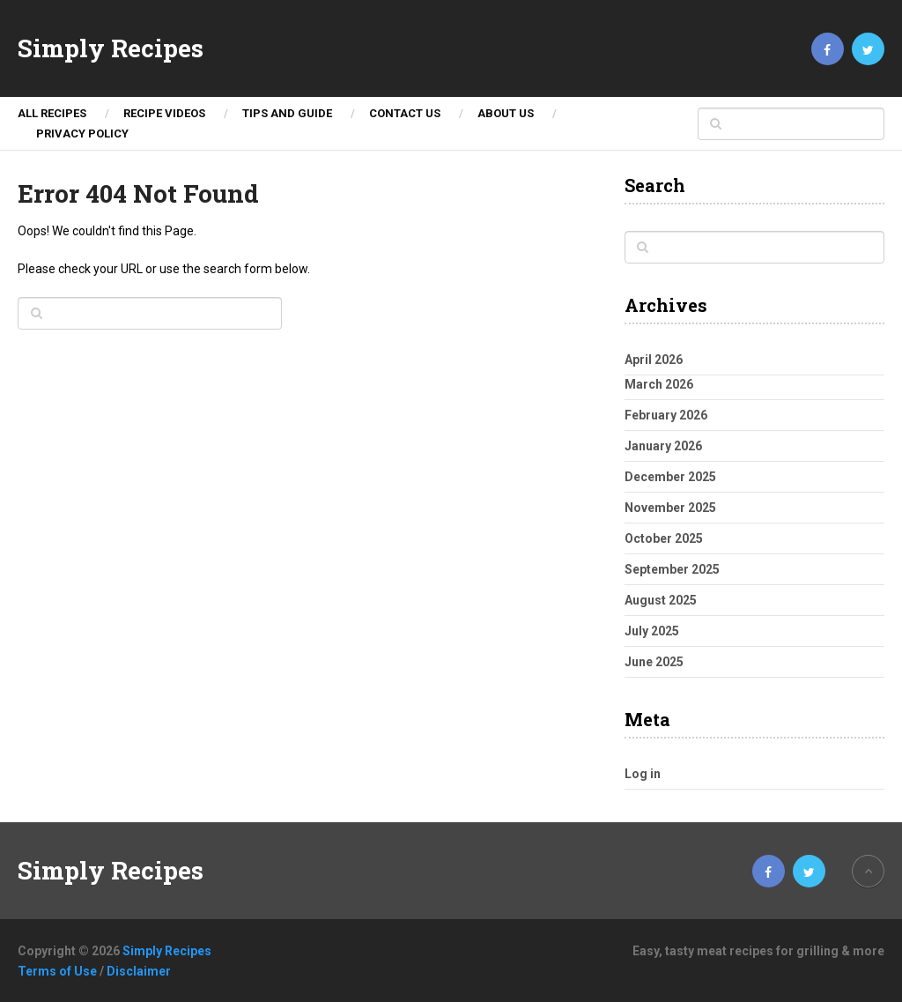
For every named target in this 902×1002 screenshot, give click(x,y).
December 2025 (670, 477)
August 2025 (661, 600)
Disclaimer (139, 971)
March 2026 (659, 384)
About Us (505, 113)
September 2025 (672, 569)
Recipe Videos (164, 113)
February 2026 (666, 415)
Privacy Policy (82, 133)
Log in (643, 774)
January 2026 (663, 446)
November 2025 (670, 508)
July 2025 (652, 631)
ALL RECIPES (52, 113)
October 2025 (664, 538)
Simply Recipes (110, 48)
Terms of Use (57, 971)
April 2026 (654, 360)
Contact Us (404, 113)
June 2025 (654, 662)
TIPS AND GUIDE (287, 113)
